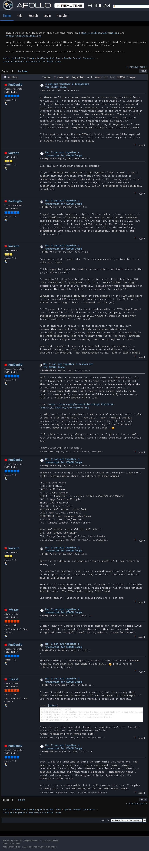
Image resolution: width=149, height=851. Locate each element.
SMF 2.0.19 (7, 841)
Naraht (13, 153)
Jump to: (105, 820)
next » (143, 66)
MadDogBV (15, 84)
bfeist (13, 610)
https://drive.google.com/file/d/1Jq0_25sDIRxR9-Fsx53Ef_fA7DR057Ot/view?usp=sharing (77, 406)
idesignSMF (52, 840)
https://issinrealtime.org (23, 35)
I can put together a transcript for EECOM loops (67, 85)
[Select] (53, 705)
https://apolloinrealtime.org (99, 32)
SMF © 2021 (18, 841)
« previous (132, 66)
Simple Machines (31, 841)
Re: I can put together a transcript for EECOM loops (63, 154)
